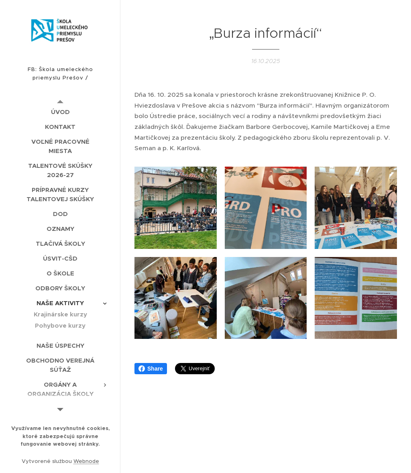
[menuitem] (60, 111)
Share (150, 368)
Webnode (86, 461)
